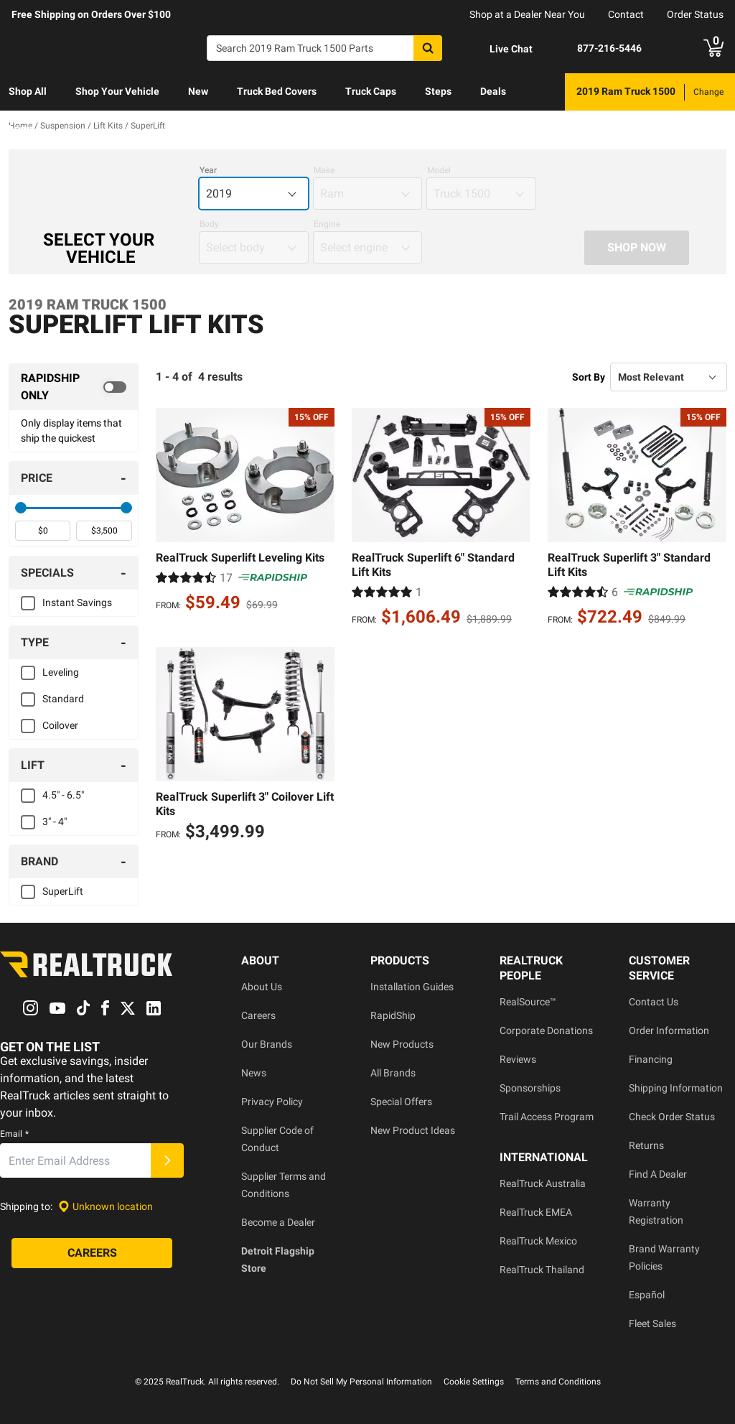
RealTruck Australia (543, 1183)
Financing (651, 1059)
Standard (63, 698)
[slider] (21, 507)
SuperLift (62, 891)
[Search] (324, 48)
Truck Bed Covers (277, 91)
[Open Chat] (499, 48)
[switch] (73, 387)
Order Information (669, 1030)
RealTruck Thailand (542, 1269)
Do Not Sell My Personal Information (361, 1382)
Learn (22, 128)
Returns (646, 1145)
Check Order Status (672, 1116)
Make (324, 170)
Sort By (588, 377)
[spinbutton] (42, 531)
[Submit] (167, 1161)
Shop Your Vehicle (117, 91)
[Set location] (105, 1206)
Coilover (60, 725)
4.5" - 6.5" (63, 795)
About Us (261, 986)
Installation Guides (412, 986)
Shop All (28, 91)
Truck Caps (370, 91)
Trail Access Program (547, 1116)
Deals (493, 91)
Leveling (60, 672)
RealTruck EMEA (536, 1212)
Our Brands (266, 1044)
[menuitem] (27, 92)
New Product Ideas (412, 1130)
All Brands (393, 1073)
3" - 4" (54, 821)
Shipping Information (676, 1088)
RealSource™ (528, 1001)
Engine (327, 224)
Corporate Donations (546, 1030)
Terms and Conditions (558, 1382)
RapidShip (393, 1015)
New (198, 91)
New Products (402, 1044)
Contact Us (653, 1001)
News (253, 1073)
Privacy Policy (272, 1101)
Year (208, 170)
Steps (438, 91)
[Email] (75, 1161)
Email (14, 1135)
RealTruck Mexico (538, 1241)
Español (647, 1294)
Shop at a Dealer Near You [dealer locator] (527, 14)
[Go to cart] (713, 48)
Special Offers (401, 1101)
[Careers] (91, 1254)
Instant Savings (77, 602)
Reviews (518, 1059)
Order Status (695, 14)
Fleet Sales (652, 1323)
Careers (258, 1015)
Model (439, 170)
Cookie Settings (474, 1382)
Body (209, 224)
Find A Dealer (658, 1174)
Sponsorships (530, 1088)
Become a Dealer (278, 1222)
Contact (626, 14)
